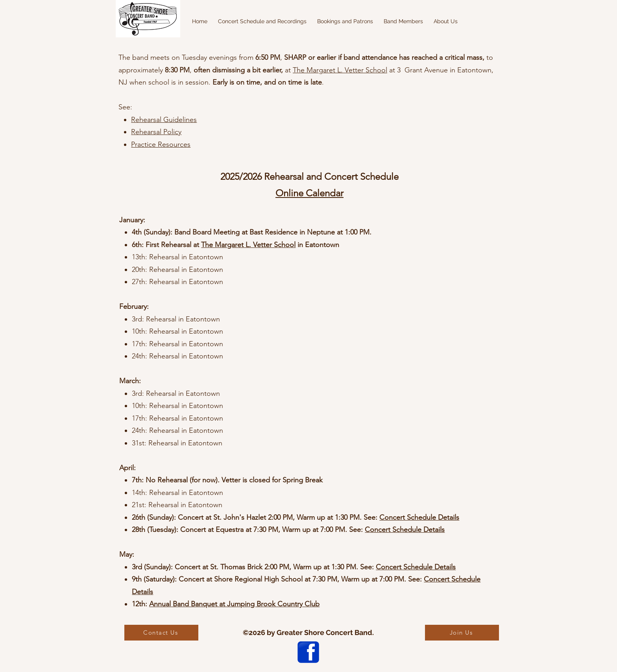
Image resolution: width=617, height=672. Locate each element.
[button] (262, 21)
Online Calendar (309, 193)
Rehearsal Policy (156, 131)
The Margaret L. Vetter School (340, 70)
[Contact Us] (161, 633)
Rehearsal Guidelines (164, 119)
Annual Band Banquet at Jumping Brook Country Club (234, 604)
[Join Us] (462, 633)
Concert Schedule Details (419, 517)
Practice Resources (160, 144)
